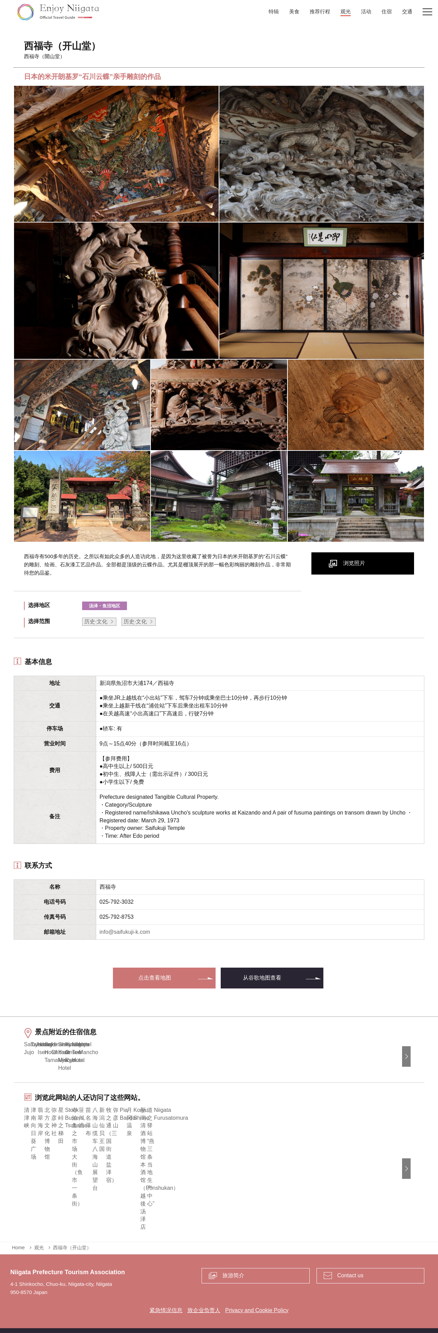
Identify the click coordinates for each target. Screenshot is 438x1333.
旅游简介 (233, 1266)
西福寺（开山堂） (72, 1238)
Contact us (350, 1266)
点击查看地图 (154, 978)
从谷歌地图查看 (262, 978)
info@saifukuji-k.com (125, 932)
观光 (39, 1238)
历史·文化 (95, 621)
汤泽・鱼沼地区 (104, 605)
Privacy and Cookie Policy (256, 1301)
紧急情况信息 (166, 1301)
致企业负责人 (204, 1301)
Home (18, 1238)
